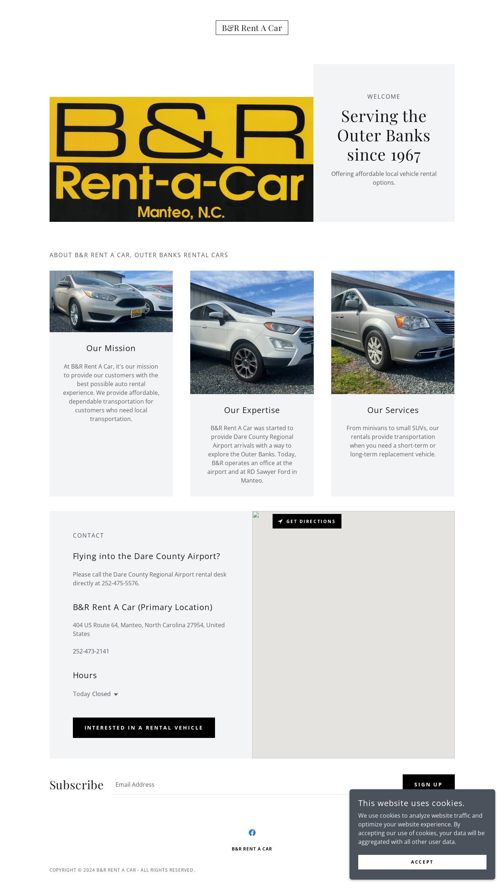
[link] (252, 29)
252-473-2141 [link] (91, 651)
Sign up (428, 784)
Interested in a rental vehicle (144, 727)
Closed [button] (101, 694)
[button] (114, 695)
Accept (422, 862)
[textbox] (253, 784)
